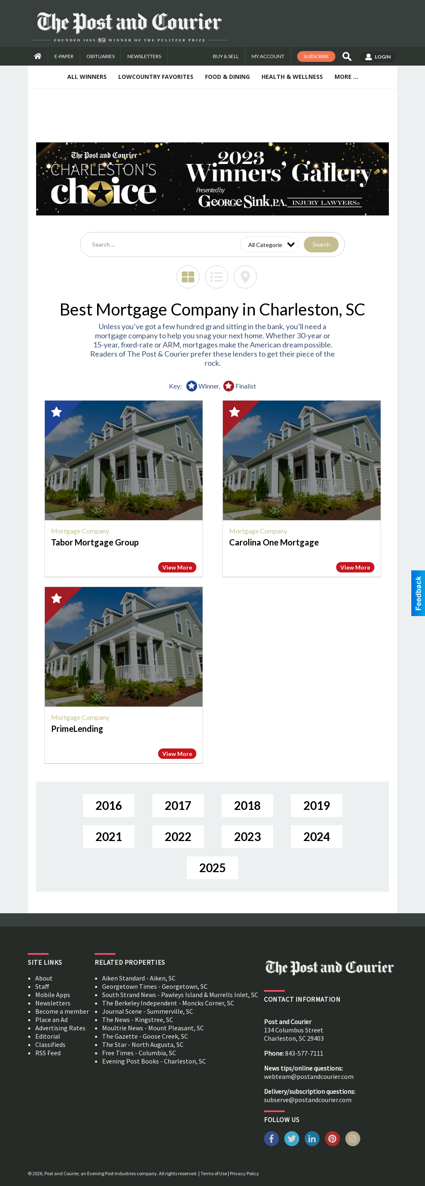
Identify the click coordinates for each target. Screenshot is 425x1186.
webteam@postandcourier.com (309, 1076)
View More (177, 567)
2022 (178, 836)
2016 (108, 805)
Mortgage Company (80, 531)
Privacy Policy (244, 1173)
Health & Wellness (292, 77)
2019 (316, 805)
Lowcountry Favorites (155, 77)
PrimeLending (77, 729)
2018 (247, 805)
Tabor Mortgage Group (95, 542)
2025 (212, 868)
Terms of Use (213, 1173)
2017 (178, 805)
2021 (108, 836)
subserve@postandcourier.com (308, 1100)
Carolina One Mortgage (274, 542)
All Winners (87, 77)
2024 (316, 836)
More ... (346, 77)
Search (321, 244)
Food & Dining (227, 77)
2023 (247, 836)
